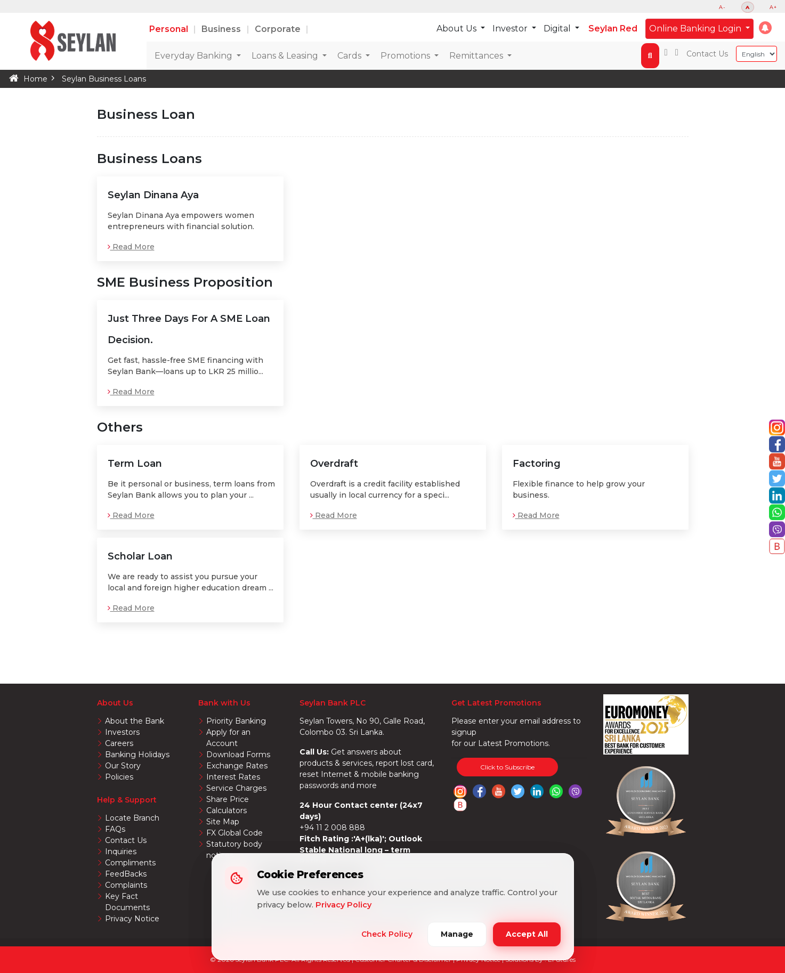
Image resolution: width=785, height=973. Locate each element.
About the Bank (134, 721)
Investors (122, 732)
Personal (169, 29)
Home (35, 79)
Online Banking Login (696, 28)
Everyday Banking (194, 56)
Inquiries (120, 851)
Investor (511, 28)
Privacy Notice (132, 918)
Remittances (477, 56)
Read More (131, 247)
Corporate (279, 29)
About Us (457, 28)
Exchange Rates (237, 766)
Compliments (130, 862)
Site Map (222, 821)
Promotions (406, 56)
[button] (765, 28)
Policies (119, 777)
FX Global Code (234, 833)
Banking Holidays (137, 754)
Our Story (123, 766)
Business (222, 29)
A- (722, 7)
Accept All (527, 934)
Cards (350, 56)
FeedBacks (126, 874)
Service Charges (236, 788)
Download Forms (238, 754)
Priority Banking (236, 721)
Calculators (226, 810)
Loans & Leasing (286, 56)
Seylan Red (612, 28)
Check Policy (386, 934)
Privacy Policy (343, 905)
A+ (773, 7)
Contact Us (707, 54)
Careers (119, 743)
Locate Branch (132, 818)
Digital (558, 28)
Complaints (126, 885)
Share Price (227, 799)
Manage (457, 934)
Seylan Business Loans (104, 79)
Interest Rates (233, 777)
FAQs (115, 829)
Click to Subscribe (507, 767)
